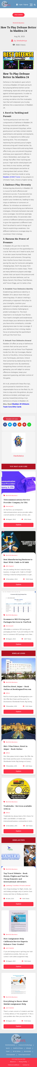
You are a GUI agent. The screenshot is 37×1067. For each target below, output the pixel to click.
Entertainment (11, 1055)
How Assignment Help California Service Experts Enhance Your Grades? (16, 941)
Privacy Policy (23, 1062)
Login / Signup (22, 4)
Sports (8, 1048)
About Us (13, 1062)
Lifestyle (28, 1048)
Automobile (27, 1051)
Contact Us (26, 1065)
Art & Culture (17, 1051)
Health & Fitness (18, 1048)
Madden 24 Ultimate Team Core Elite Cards (16, 405)
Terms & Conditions (13, 1065)
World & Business (18, 23)
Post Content (19, 15)
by (19, 40)
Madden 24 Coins (12, 419)
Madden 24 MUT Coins (11, 177)
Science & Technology (25, 1045)
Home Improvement (24, 1055)
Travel (7, 1051)
